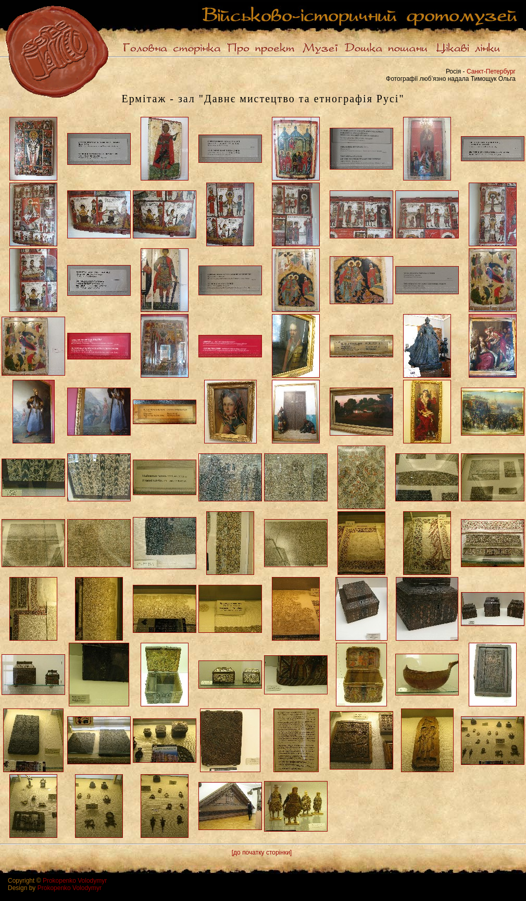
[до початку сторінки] (262, 852)
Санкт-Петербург (491, 71)
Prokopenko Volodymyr (75, 880)
